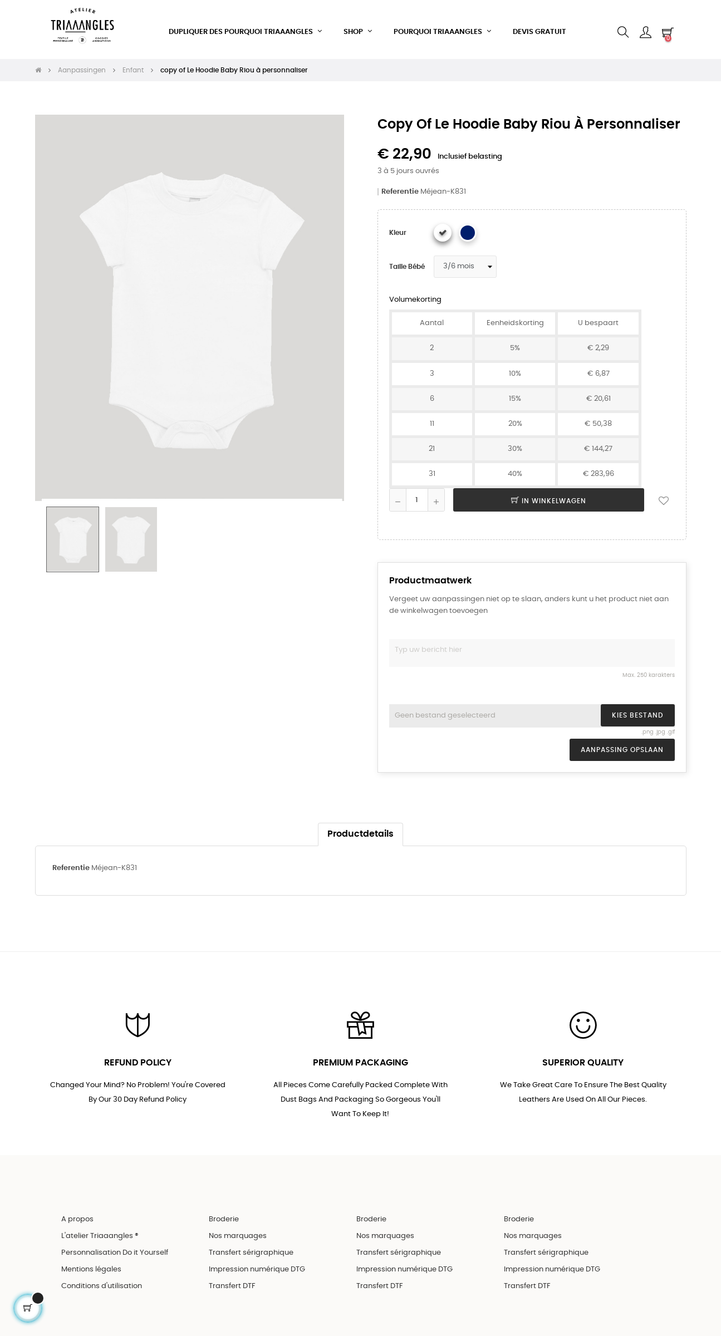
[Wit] (443, 229)
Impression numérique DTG (257, 1267)
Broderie (224, 1217)
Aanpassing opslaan (622, 746)
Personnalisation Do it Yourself (114, 1250)
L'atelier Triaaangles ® (100, 1233)
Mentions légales (91, 1267)
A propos (77, 1217)
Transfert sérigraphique (251, 1250)
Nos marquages (238, 1233)
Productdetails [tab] (360, 831)
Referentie (400, 188)
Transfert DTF (232, 1284)
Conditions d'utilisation (101, 1284)
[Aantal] (417, 496)
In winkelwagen (548, 497)
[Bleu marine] (468, 229)
